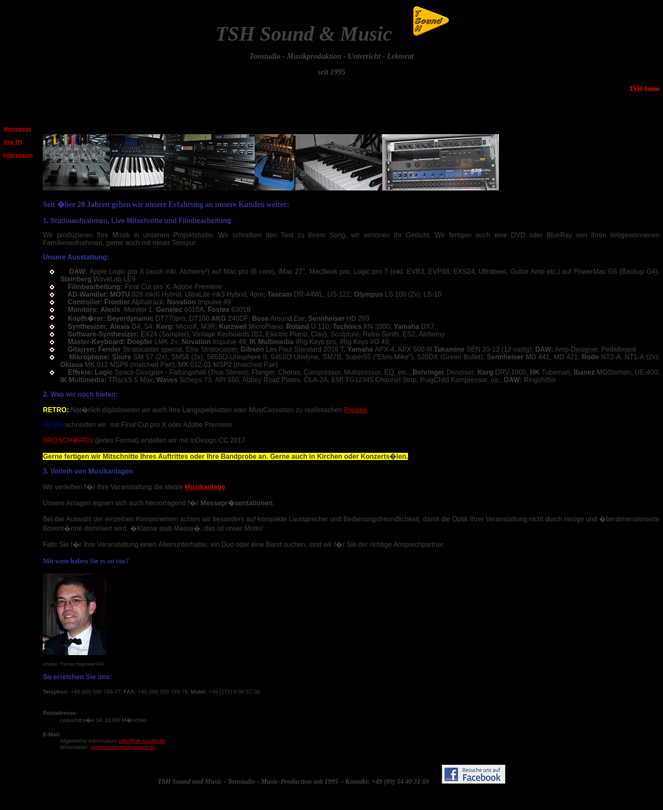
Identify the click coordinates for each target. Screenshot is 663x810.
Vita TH (12, 142)
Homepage (17, 129)
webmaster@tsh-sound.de (123, 747)
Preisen (355, 409)
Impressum (18, 155)
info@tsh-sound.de (142, 741)
